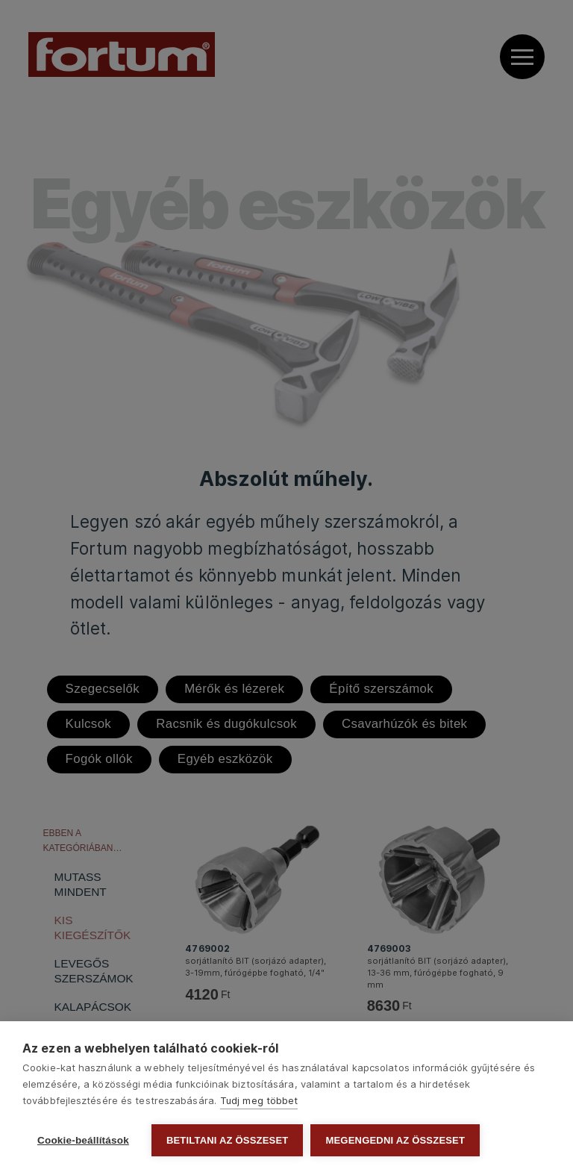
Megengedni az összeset (395, 1140)
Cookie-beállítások (83, 1140)
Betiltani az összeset (227, 1140)
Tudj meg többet (259, 1100)
